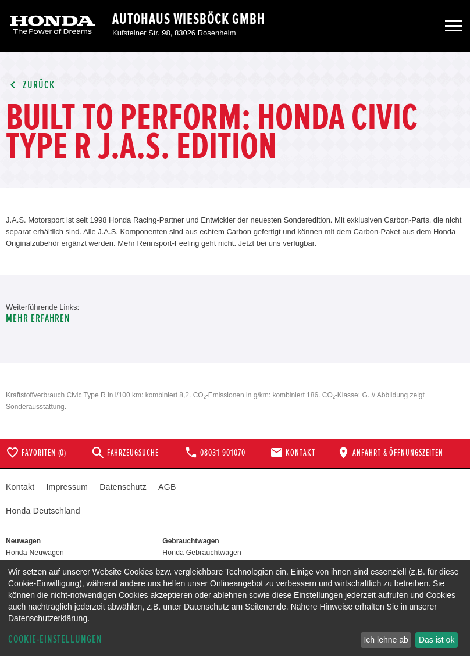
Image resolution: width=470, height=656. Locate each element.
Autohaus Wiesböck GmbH (188, 19)
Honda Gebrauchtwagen (201, 553)
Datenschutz (123, 487)
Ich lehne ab (386, 639)
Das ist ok (436, 639)
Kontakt (20, 487)
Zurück (30, 85)
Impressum (67, 487)
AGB (167, 487)
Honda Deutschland (43, 510)
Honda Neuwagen (35, 553)
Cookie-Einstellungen (55, 639)
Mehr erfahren (38, 318)
